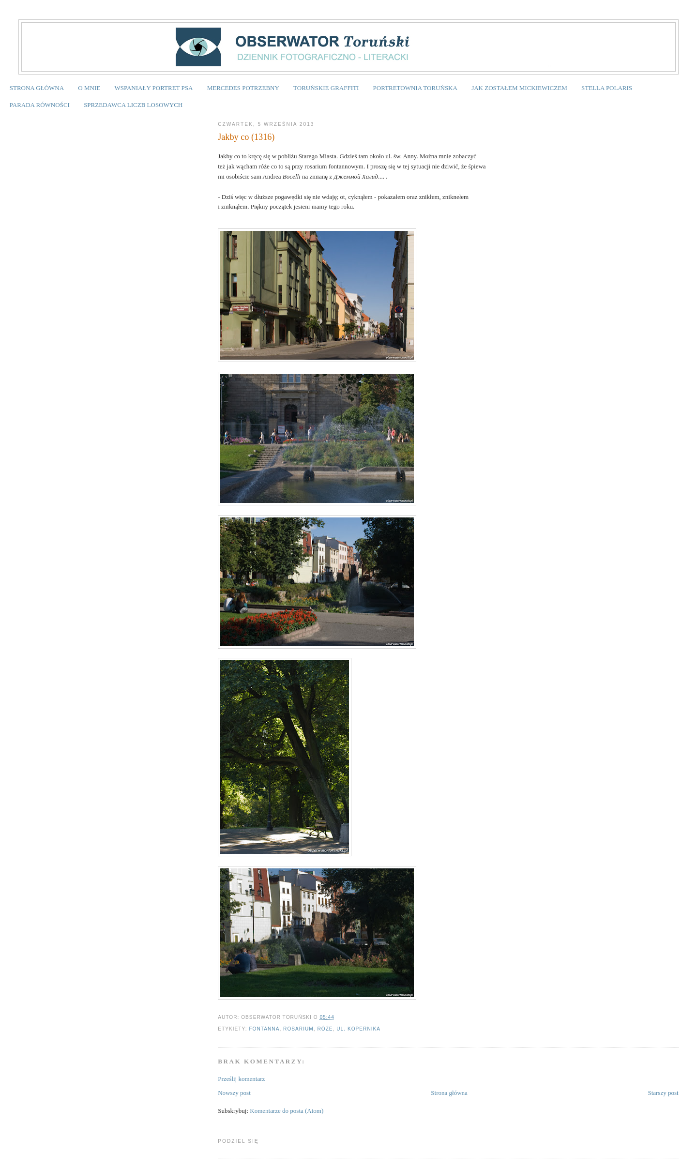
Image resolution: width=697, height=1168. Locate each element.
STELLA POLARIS (606, 87)
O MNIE (89, 87)
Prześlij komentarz (241, 1078)
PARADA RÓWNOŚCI (40, 104)
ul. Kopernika (358, 1028)
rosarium (298, 1028)
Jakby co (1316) (246, 137)
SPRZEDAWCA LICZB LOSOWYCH (133, 104)
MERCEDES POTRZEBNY (243, 87)
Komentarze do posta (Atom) (286, 1110)
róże (325, 1028)
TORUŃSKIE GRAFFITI (326, 87)
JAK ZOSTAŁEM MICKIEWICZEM (519, 87)
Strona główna (449, 1092)
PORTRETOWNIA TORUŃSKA (415, 87)
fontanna (264, 1028)
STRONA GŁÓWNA (37, 87)
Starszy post (663, 1092)
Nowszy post (234, 1092)
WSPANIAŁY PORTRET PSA (153, 87)
